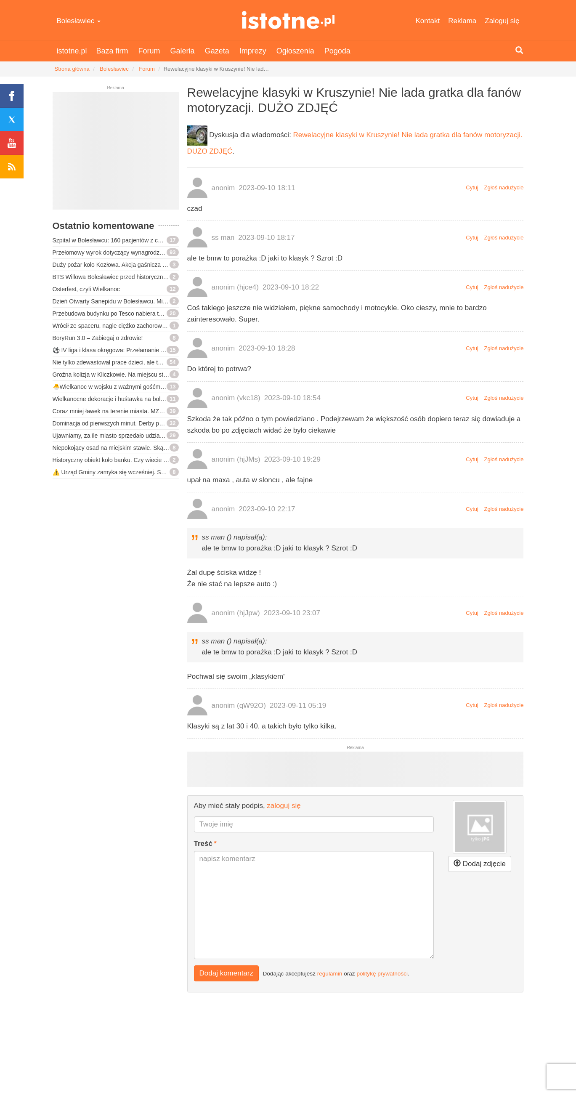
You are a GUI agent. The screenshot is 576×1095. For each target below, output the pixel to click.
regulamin (329, 973)
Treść (203, 844)
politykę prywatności (382, 973)
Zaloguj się (502, 21)
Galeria (182, 51)
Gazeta (217, 51)
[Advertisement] (116, 154)
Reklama (462, 21)
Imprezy (252, 51)
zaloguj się (283, 806)
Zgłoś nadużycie (504, 187)
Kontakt (428, 21)
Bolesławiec (79, 21)
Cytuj (472, 187)
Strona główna (72, 69)
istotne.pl (288, 20)
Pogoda (337, 51)
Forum (149, 51)
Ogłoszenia (295, 51)
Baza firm (112, 51)
